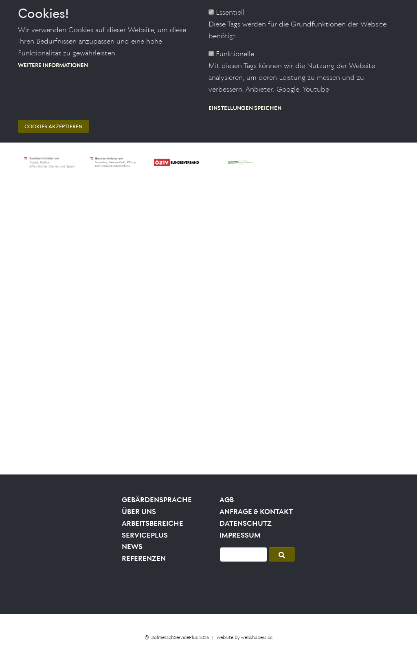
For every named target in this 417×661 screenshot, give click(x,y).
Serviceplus (145, 535)
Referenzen (144, 558)
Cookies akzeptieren (53, 114)
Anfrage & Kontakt (256, 511)
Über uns (139, 511)
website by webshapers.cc (244, 637)
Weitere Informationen (53, 53)
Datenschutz (245, 523)
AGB (226, 500)
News (132, 546)
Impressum (240, 535)
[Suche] (243, 554)
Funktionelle (235, 42)
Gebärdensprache (157, 500)
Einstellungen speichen (244, 95)
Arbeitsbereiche (152, 523)
